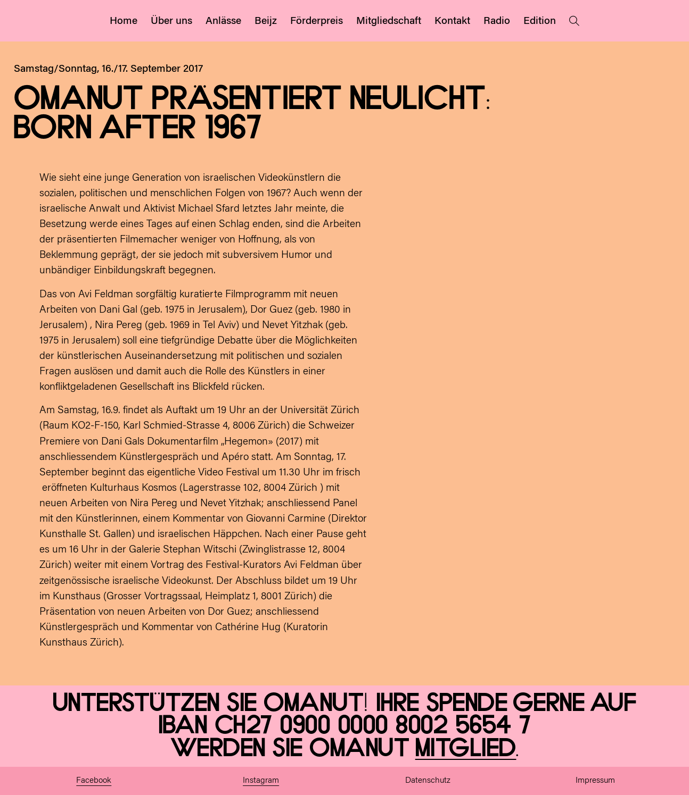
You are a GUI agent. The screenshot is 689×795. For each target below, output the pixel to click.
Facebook (93, 781)
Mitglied (465, 748)
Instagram (261, 781)
